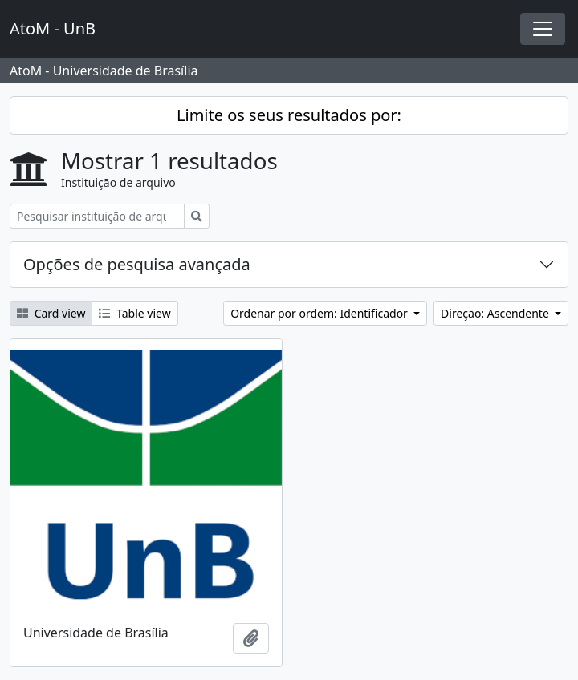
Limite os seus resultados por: (289, 115)
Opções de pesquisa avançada (136, 264)
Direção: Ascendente (496, 313)
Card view (51, 313)
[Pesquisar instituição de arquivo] (97, 216)
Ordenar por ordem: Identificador (320, 313)
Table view (134, 313)
